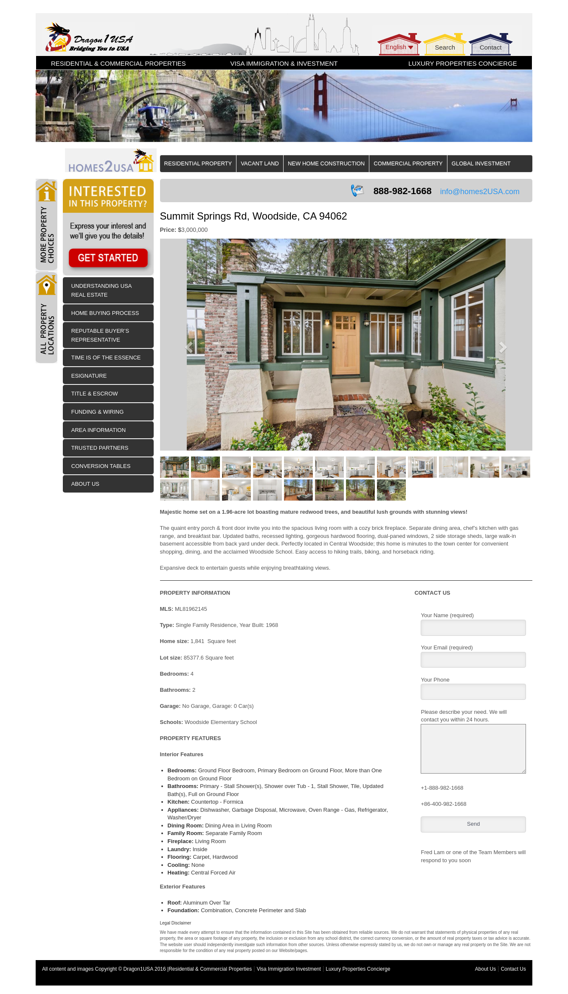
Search (445, 47)
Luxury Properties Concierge (358, 969)
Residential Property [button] (198, 163)
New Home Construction (326, 163)
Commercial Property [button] (408, 163)
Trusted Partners (100, 448)
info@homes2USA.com (480, 191)
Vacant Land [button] (260, 163)
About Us (85, 484)
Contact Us (513, 969)
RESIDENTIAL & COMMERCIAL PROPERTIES (118, 63)
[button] (188, 345)
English (395, 46)
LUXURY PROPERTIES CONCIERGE (462, 63)
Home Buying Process (105, 313)
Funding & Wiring (97, 412)
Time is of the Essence (106, 357)
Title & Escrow (94, 393)
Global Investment (481, 163)
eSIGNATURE (89, 376)
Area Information (98, 430)
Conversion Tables (101, 466)
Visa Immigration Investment (289, 969)
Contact (491, 47)
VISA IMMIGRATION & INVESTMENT (283, 63)
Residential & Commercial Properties (210, 969)
